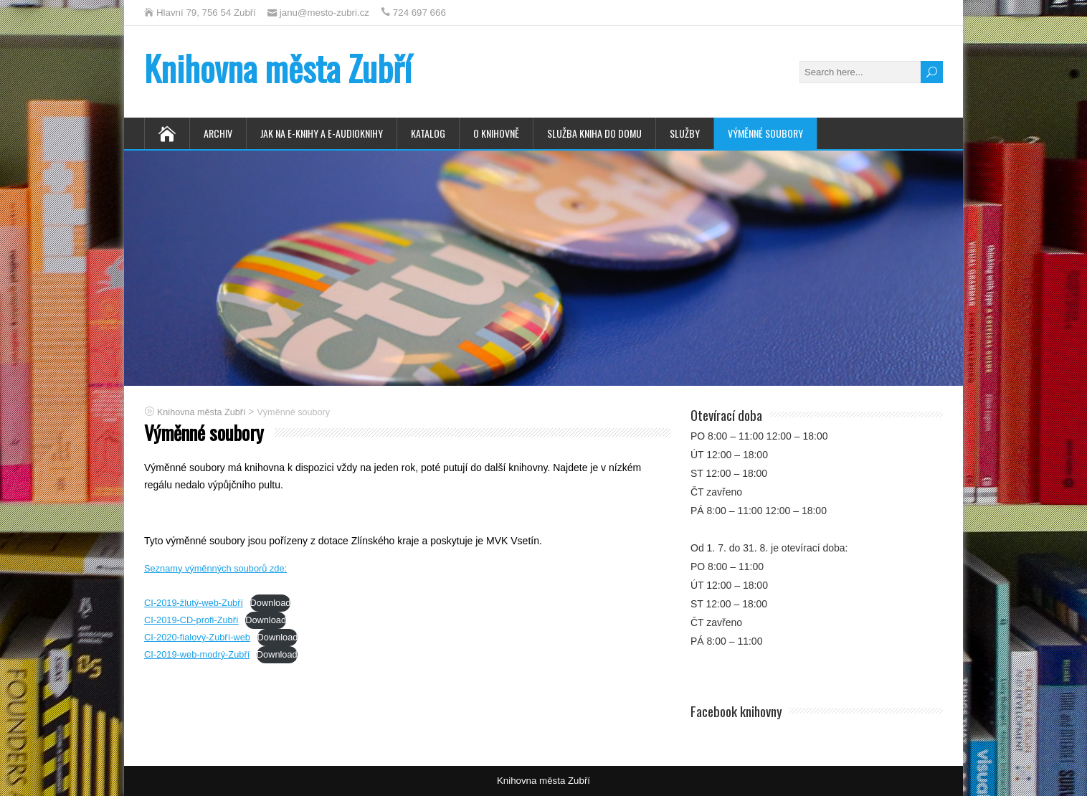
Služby (685, 133)
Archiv (218, 133)
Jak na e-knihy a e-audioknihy (321, 133)
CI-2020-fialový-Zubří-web (197, 637)
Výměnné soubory (765, 133)
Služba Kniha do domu (594, 133)
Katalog (428, 133)
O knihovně (496, 133)
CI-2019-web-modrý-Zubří (197, 654)
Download (270, 602)
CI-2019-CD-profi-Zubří (191, 620)
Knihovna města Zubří (278, 67)
